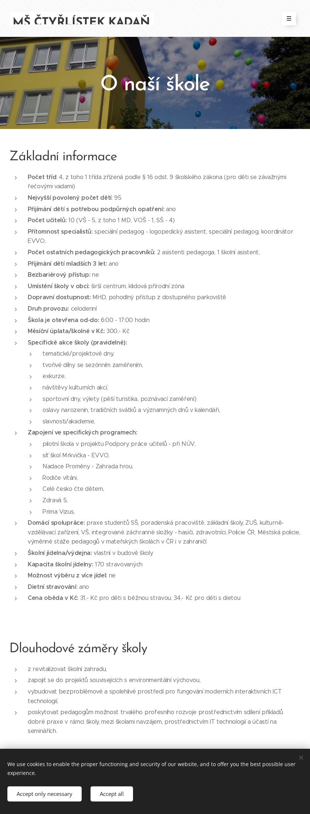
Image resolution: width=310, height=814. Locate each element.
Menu (286, 18)
